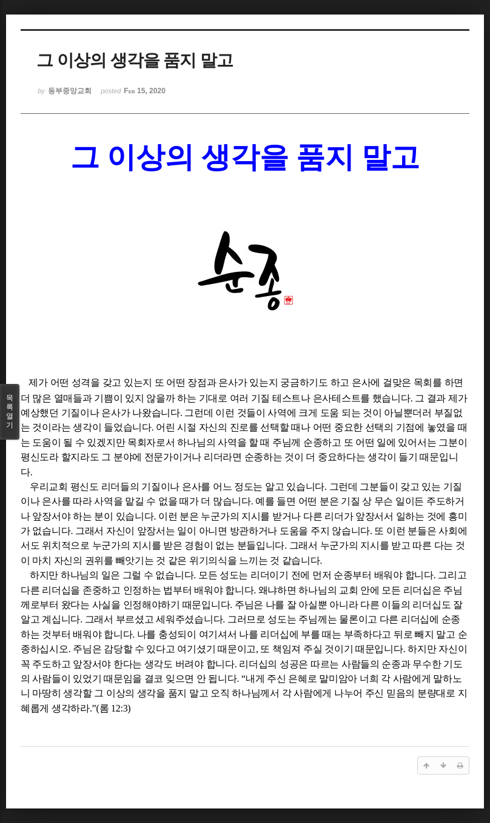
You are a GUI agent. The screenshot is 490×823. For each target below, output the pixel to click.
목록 (9, 412)
